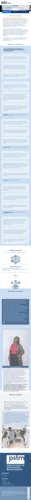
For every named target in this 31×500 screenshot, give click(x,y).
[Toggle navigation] (30, 2)
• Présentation (4, 475)
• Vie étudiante (4, 476)
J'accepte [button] (28, 493)
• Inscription (4, 480)
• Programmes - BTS (5, 481)
